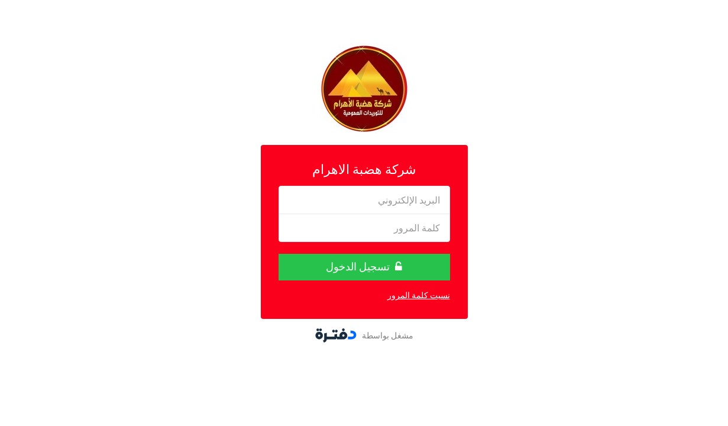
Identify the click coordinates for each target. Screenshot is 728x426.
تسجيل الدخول (364, 266)
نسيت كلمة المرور (418, 295)
